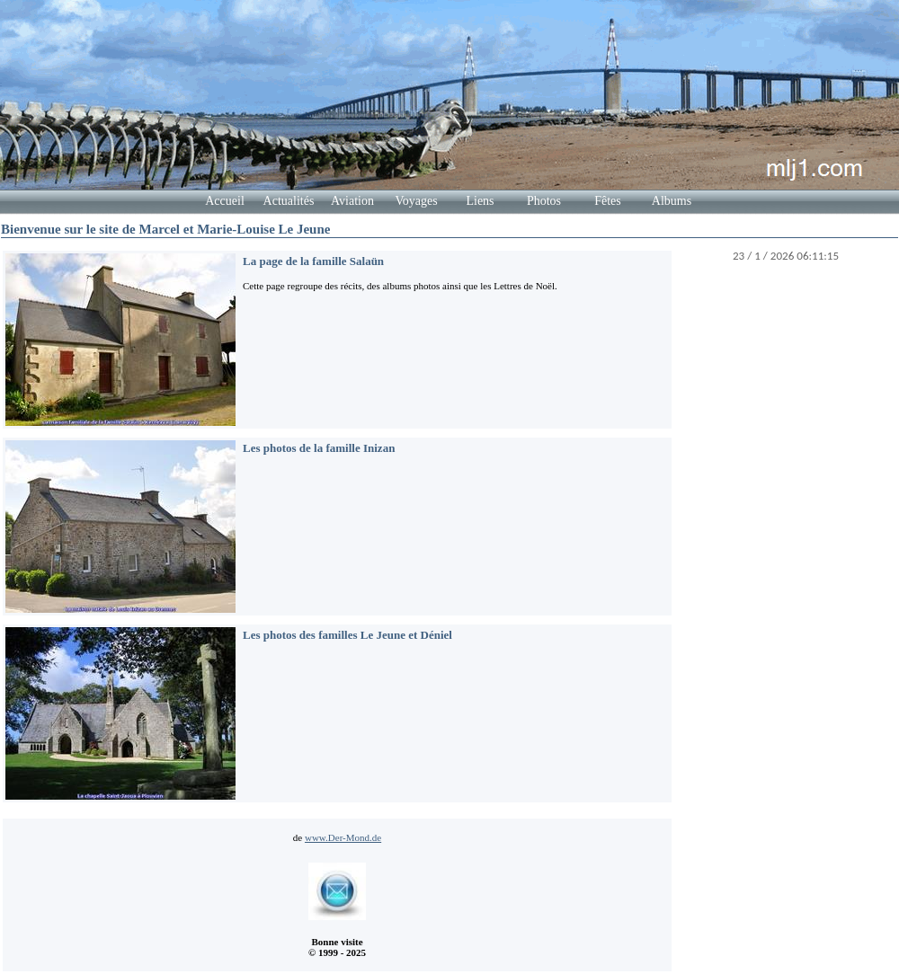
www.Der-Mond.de (343, 837)
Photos (544, 201)
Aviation (352, 201)
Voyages (416, 201)
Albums (671, 201)
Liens (480, 201)
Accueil (225, 201)
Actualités (289, 201)
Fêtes (607, 201)
